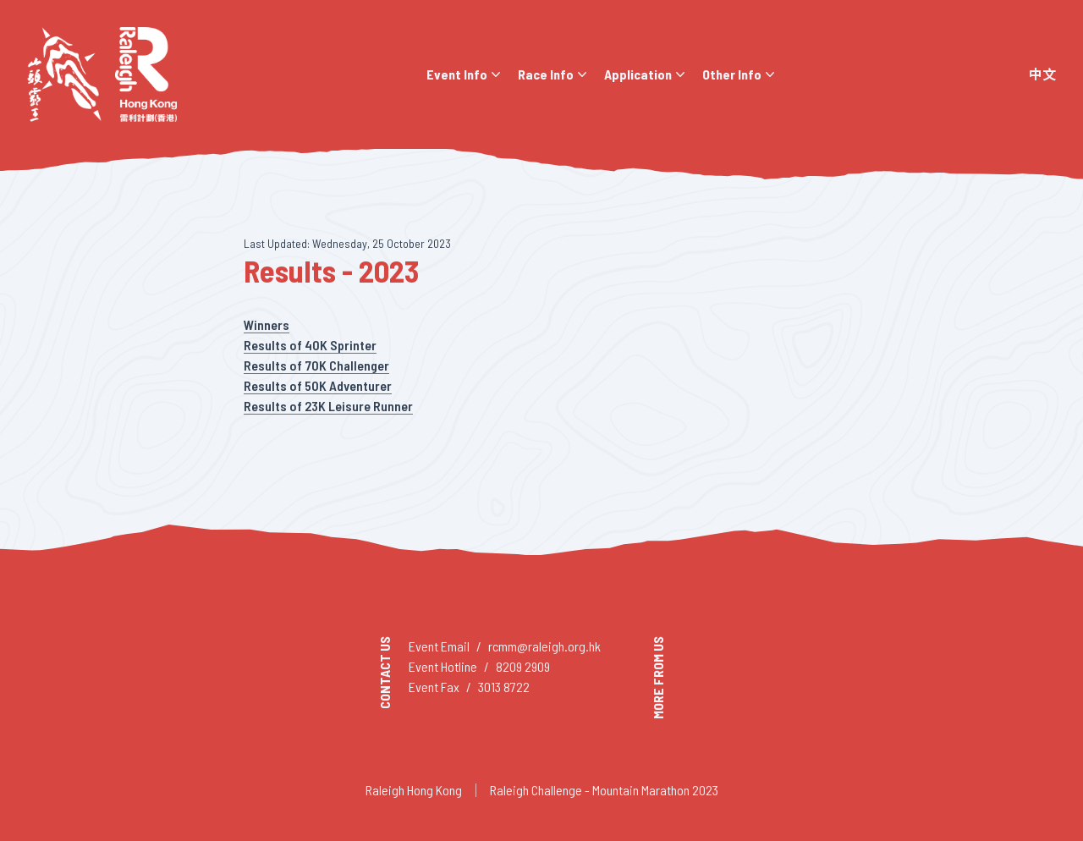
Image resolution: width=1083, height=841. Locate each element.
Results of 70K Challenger (316, 365)
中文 (1042, 74)
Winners (266, 324)
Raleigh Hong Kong (414, 790)
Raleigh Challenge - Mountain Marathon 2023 (604, 790)
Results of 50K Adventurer (318, 385)
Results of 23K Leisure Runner (328, 406)
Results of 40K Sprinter (310, 345)
